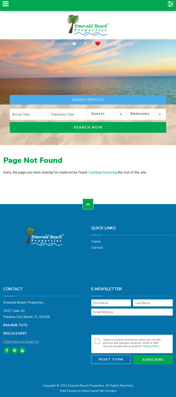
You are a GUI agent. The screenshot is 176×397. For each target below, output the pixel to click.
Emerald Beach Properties (88, 25)
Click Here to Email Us (21, 341)
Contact (97, 247)
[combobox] (107, 114)
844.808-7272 (118, 44)
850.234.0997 (15, 333)
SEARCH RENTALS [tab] (88, 99)
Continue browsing (103, 172)
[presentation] (124, 326)
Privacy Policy (151, 346)
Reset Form (111, 359)
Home (96, 241)
